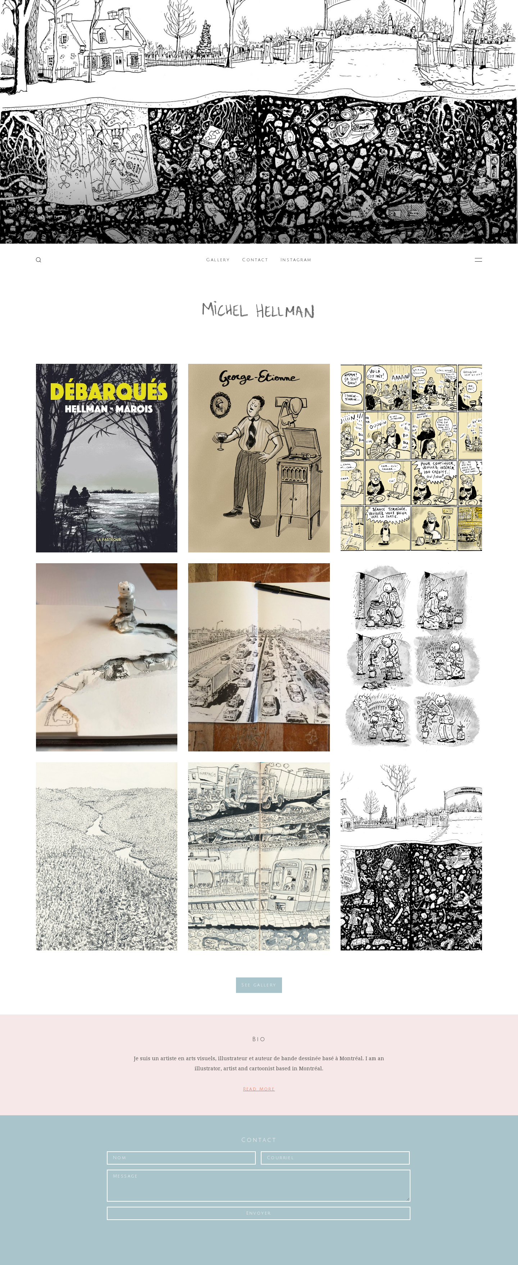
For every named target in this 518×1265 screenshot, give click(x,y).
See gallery (258, 985)
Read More (259, 1089)
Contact (255, 260)
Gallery (218, 260)
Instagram (296, 260)
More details (56, 217)
